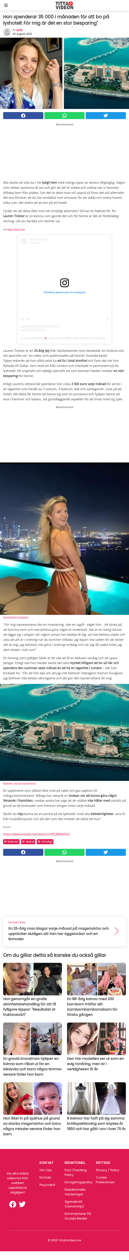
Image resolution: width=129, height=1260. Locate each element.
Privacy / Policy (107, 1170)
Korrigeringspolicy (78, 1182)
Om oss (46, 1170)
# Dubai (28, 841)
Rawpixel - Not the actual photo (19, 783)
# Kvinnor (11, 841)
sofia (19, 30)
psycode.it (47, 1185)
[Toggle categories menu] (6, 5)
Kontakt (45, 1177)
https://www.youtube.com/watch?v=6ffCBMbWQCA (36, 834)
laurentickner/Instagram (15, 617)
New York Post (16, 229)
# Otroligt (45, 841)
